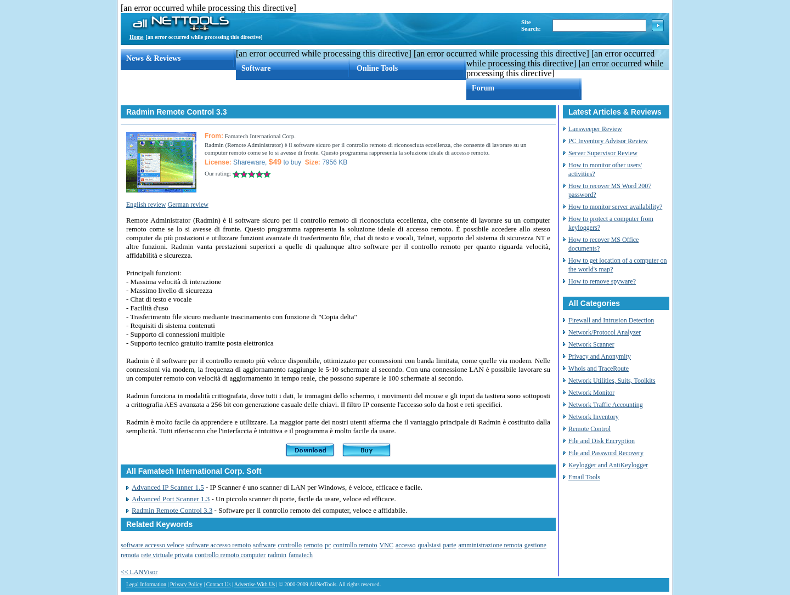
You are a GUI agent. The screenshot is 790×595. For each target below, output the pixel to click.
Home (136, 37)
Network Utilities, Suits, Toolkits (612, 380)
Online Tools (377, 68)
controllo (290, 545)
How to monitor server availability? (615, 207)
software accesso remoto (218, 545)
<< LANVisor (139, 572)
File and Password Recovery (606, 453)
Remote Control (589, 429)
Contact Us (218, 584)
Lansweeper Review (595, 129)
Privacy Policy (186, 584)
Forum (483, 88)
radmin (277, 555)
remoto (313, 545)
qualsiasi (429, 545)
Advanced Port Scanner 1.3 (171, 499)
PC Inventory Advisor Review (608, 141)
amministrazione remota (490, 545)
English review (146, 204)
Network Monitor (591, 392)
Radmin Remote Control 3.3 (172, 510)
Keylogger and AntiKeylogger (608, 465)
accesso (406, 545)
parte (449, 545)
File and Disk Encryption (601, 441)
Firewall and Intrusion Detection (611, 320)
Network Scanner (591, 344)
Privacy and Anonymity (599, 356)
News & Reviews (153, 58)
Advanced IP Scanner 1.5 (168, 487)
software (264, 545)
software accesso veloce (152, 545)
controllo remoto (355, 545)
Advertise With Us (254, 584)
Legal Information (146, 584)
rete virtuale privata (167, 555)
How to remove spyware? (602, 281)
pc (328, 545)
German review (188, 204)
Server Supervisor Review (602, 153)
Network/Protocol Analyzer (604, 332)
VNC (386, 545)
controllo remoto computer (230, 555)
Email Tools (584, 477)
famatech (301, 555)
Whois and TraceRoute (598, 368)
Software (255, 68)
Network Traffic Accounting (605, 405)
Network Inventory (593, 417)
